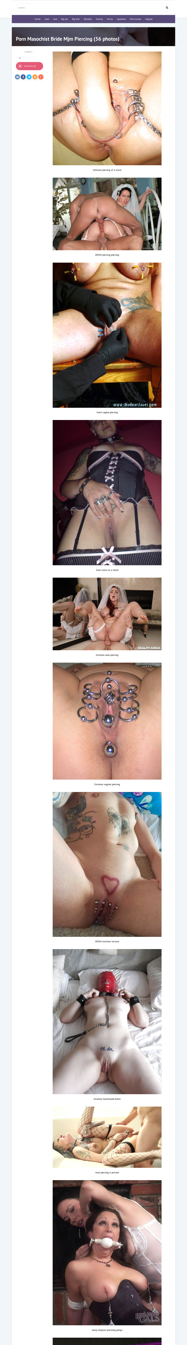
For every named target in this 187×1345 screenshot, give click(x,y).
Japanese (121, 19)
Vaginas (149, 19)
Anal (47, 19)
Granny (99, 19)
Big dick (76, 19)
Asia (55, 19)
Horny (110, 19)
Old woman (135, 19)
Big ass (64, 19)
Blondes (88, 19)
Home (38, 19)
